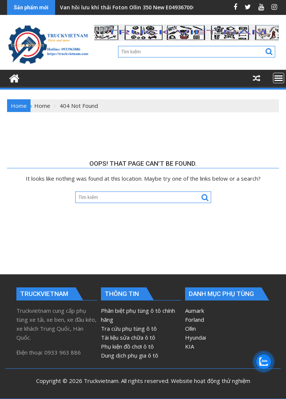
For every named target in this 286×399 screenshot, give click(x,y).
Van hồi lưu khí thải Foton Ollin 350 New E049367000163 (132, 7)
